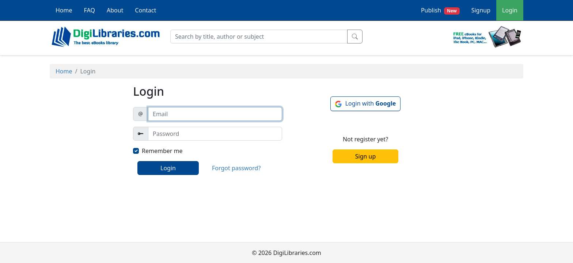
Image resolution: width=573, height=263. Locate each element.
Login (509, 10)
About (115, 10)
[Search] (259, 36)
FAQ (89, 10)
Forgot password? (236, 168)
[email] (215, 114)
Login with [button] (370, 103)
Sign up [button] (365, 156)
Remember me (162, 151)
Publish (440, 10)
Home (64, 10)
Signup (480, 10)
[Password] (215, 134)
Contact (145, 10)
